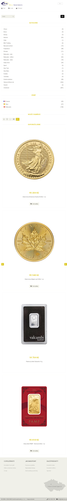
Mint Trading (33, 43)
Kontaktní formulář (9, 465)
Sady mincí (33, 62)
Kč (60, 3)
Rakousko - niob (33, 54)
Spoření (49, 470)
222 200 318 (51, 499)
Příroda (33, 51)
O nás (5, 470)
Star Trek (33, 68)
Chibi (33, 40)
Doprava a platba (30, 465)
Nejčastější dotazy (30, 468)
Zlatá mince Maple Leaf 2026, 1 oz (34, 279)
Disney (33, 35)
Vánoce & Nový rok (33, 82)
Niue (33, 104)
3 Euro (33, 29)
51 (14, 119)
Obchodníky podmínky (31, 470)
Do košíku (34, 204)
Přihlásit (19, 8)
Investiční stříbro (51, 468)
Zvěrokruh (33, 88)
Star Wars (33, 71)
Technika (33, 76)
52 (17, 119)
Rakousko (33, 107)
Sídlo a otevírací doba (10, 468)
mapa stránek (30, 499)
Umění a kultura (33, 79)
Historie (33, 37)
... (10, 119)
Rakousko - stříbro (33, 57)
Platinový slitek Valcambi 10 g (34, 361)
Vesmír (33, 85)
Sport (33, 65)
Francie (33, 101)
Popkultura (33, 49)
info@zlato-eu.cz (61, 499)
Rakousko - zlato (33, 60)
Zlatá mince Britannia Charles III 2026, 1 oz (34, 197)
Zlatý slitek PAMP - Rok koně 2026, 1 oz (34, 443)
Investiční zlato (51, 465)
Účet (3, 8)
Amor (33, 32)
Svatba (33, 74)
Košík (10, 8)
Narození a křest (33, 46)
